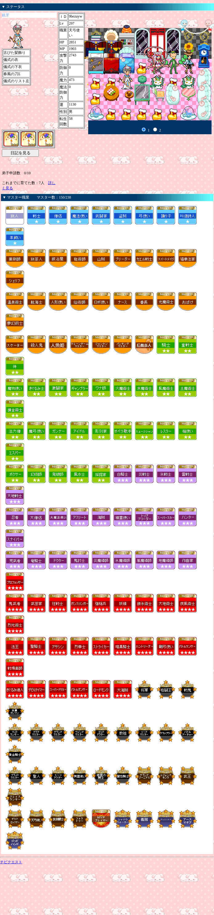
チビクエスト (11, 862)
